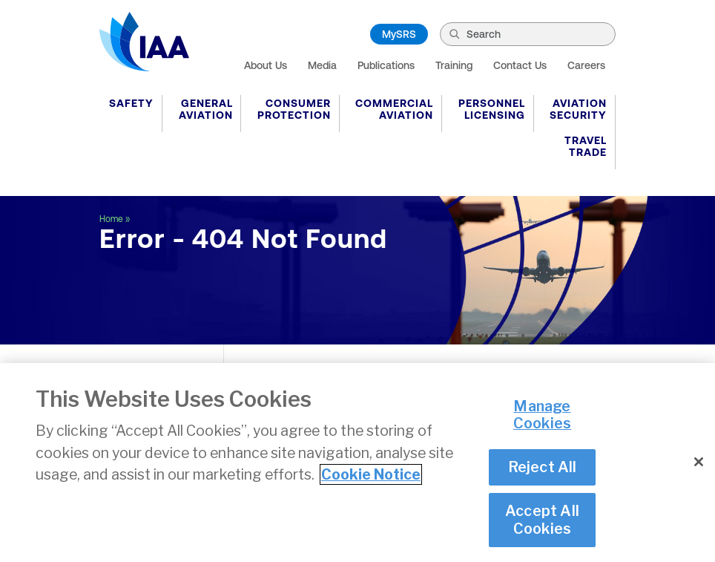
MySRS (399, 34)
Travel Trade (585, 146)
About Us (265, 65)
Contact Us (520, 65)
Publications (386, 65)
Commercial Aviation (394, 109)
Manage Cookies (542, 416)
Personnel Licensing (491, 109)
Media (322, 65)
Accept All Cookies (542, 520)
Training (453, 65)
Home (111, 219)
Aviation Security (578, 109)
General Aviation (206, 109)
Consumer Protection (294, 109)
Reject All (542, 468)
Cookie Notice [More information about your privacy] (371, 476)
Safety (131, 103)
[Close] (698, 463)
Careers (586, 65)
